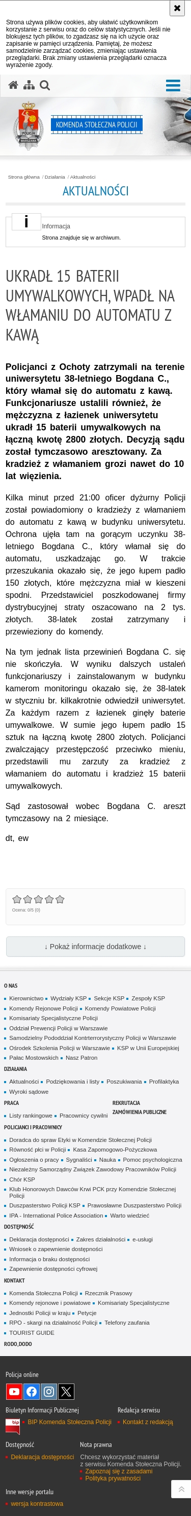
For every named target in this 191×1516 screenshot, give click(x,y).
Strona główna (24, 177)
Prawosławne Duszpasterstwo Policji (134, 1205)
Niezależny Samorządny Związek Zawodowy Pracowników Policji (92, 1169)
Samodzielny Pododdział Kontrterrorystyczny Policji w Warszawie (92, 1038)
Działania (55, 177)
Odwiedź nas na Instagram (49, 1392)
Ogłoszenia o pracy (34, 1160)
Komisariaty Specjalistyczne (134, 1303)
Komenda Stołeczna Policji (43, 1293)
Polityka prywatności (113, 1478)
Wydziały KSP (68, 998)
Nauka (107, 1160)
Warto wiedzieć (129, 1215)
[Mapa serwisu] (29, 85)
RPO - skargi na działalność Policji (53, 1323)
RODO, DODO (18, 1343)
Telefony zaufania (126, 1323)
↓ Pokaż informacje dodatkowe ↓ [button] (95, 946)
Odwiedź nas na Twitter (66, 1392)
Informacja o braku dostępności (49, 1259)
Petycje (86, 1313)
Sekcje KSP (109, 998)
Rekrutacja (126, 1102)
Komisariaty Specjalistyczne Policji (53, 1018)
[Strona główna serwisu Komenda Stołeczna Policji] (13, 85)
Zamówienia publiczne (140, 1112)
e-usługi (142, 1239)
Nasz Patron (82, 1058)
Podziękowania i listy (72, 1082)
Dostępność (19, 1226)
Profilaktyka (164, 1082)
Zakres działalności (101, 1239)
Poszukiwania (124, 1082)
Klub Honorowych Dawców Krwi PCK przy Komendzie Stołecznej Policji (92, 1192)
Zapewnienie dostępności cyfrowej (53, 1269)
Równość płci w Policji (37, 1150)
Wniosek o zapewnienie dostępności (55, 1249)
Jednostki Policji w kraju (39, 1313)
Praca (11, 1102)
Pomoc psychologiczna (152, 1160)
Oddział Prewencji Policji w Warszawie (58, 1028)
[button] (173, 86)
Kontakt (14, 1280)
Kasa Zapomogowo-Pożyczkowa (115, 1150)
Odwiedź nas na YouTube (14, 1392)
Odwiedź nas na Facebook (31, 1392)
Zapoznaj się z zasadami (118, 1471)
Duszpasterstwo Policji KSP (44, 1205)
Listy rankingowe (30, 1116)
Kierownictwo (26, 998)
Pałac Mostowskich (34, 1058)
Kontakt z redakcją (148, 1422)
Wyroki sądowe (28, 1092)
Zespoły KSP (148, 998)
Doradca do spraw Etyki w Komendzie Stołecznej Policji (80, 1140)
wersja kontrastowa (37, 1503)
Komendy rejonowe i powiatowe (50, 1303)
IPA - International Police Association (56, 1215)
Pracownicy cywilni (84, 1116)
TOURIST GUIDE (31, 1333)
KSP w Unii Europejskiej (148, 1048)
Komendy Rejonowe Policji (43, 1008)
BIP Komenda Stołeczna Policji (70, 1422)
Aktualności (83, 177)
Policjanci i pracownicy (33, 1127)
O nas (10, 985)
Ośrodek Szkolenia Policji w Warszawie (59, 1048)
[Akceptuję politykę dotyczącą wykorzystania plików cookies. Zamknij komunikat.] (177, 8)
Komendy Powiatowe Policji (120, 1008)
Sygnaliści (79, 1160)
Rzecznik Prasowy (108, 1293)
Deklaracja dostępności (39, 1239)
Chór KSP (22, 1179)
